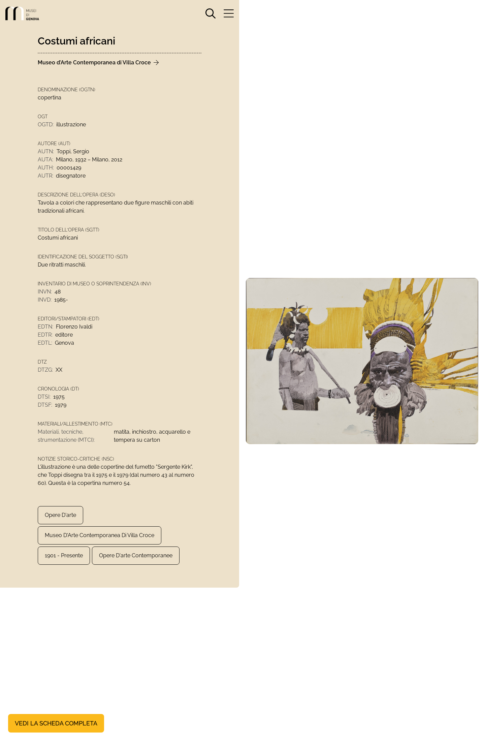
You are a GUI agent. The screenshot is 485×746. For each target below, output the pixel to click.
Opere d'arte (60, 515)
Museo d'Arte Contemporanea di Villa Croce (99, 535)
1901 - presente (64, 555)
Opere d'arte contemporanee (135, 555)
